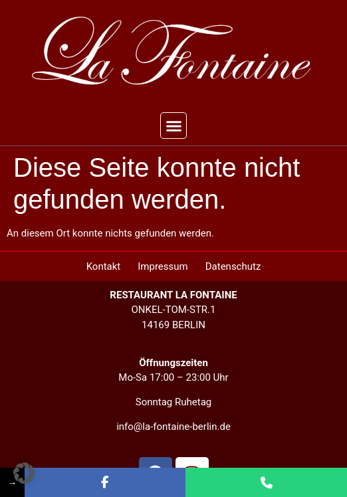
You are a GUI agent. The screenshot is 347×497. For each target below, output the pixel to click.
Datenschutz (233, 266)
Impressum (162, 266)
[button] (173, 125)
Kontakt (103, 266)
